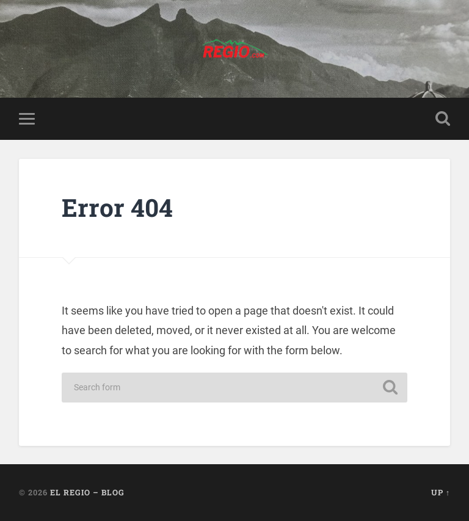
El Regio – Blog (87, 492)
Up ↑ (440, 492)
